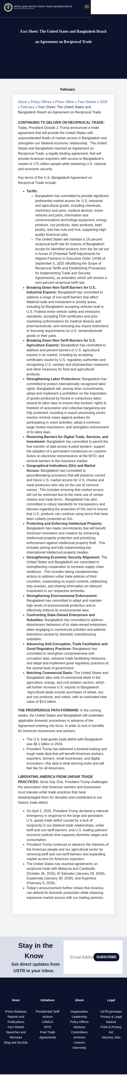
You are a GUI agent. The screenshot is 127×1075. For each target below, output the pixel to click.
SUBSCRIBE (106, 957)
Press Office (64, 102)
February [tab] (63, 89)
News (15, 1000)
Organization (79, 1012)
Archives (79, 1038)
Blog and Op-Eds (16, 1043)
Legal (111, 1000)
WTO (47, 1027)
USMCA (47, 1022)
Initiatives (47, 1000)
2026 (104, 102)
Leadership (79, 1017)
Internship (79, 1048)
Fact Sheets (87, 102)
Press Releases (16, 1012)
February (27, 107)
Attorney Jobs (111, 1038)
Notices (111, 1022)
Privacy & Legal (111, 1017)
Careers (79, 1043)
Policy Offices (41, 102)
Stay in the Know (35, 951)
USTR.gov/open (111, 1012)
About (22, 102)
